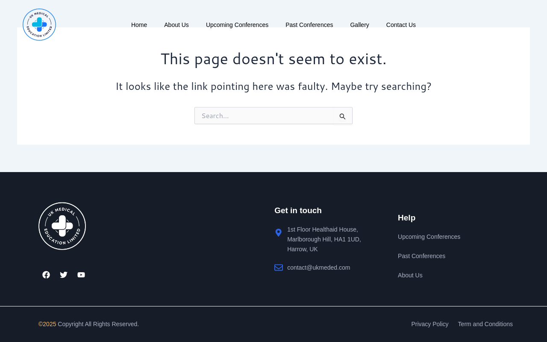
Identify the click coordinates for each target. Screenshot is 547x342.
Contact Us (401, 24)
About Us (176, 24)
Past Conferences (309, 24)
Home (139, 24)
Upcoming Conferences (237, 24)
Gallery (359, 24)
